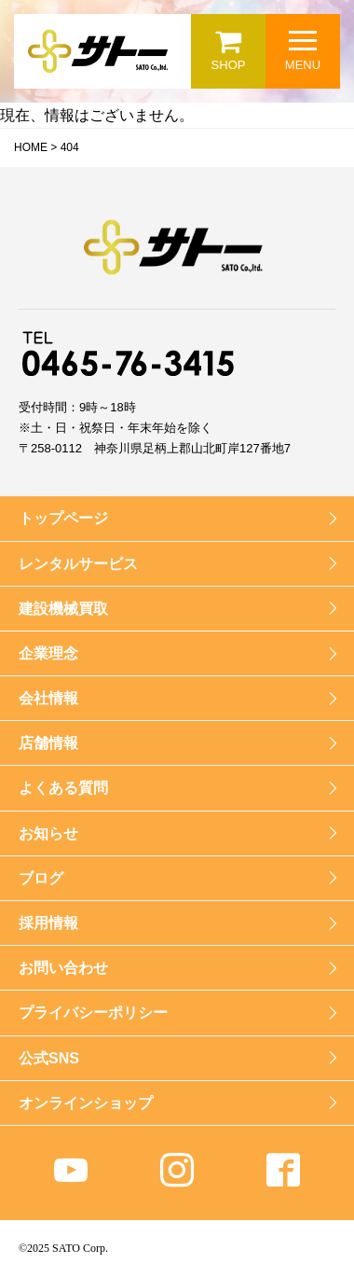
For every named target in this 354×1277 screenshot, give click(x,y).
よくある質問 (63, 788)
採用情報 (48, 923)
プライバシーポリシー (93, 1012)
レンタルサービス (78, 564)
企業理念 (48, 653)
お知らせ (48, 833)
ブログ (41, 878)
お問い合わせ (63, 968)
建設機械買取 (63, 609)
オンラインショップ (86, 1103)
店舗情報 (48, 743)
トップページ (63, 518)
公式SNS (49, 1058)
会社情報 (48, 698)
